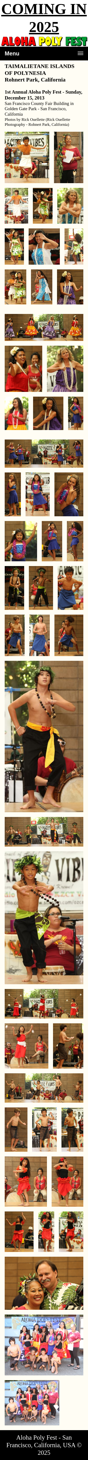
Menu (44, 55)
